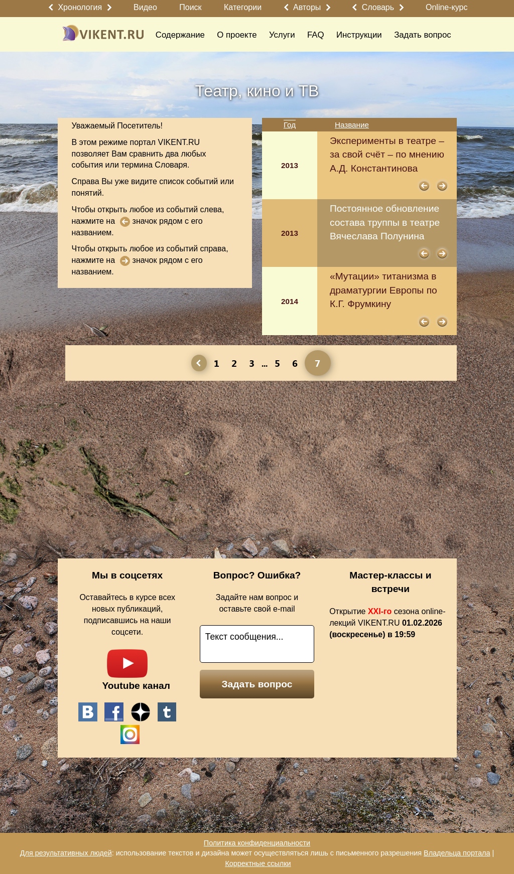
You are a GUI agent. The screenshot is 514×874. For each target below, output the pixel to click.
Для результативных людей (66, 853)
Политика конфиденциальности (257, 843)
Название (352, 124)
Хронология (80, 7)
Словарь (378, 7)
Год (290, 124)
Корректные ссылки (258, 863)
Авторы (307, 7)
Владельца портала (457, 853)
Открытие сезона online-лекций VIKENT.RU (387, 623)
